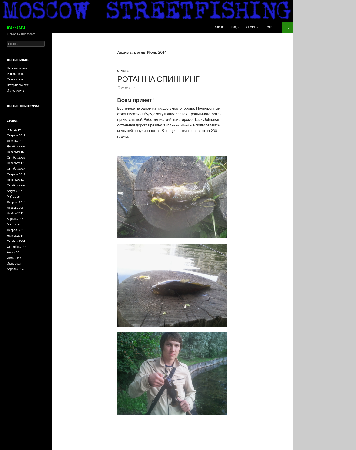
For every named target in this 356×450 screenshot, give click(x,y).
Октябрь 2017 (16, 168)
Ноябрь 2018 (15, 152)
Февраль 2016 (16, 202)
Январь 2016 (15, 207)
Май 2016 (13, 196)
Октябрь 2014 (16, 241)
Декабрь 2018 (16, 146)
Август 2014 (14, 252)
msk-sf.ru (16, 27)
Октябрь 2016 (16, 185)
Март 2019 (14, 129)
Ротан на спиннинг (158, 78)
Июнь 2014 (14, 263)
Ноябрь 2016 (15, 180)
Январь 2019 (15, 140)
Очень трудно (15, 79)
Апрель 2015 (15, 219)
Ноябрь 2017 (15, 163)
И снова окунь (16, 90)
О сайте (270, 27)
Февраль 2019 (16, 135)
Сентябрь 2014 (17, 246)
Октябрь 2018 (16, 157)
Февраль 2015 (16, 230)
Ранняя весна (15, 74)
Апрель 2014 (15, 269)
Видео (235, 27)
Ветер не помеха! (18, 85)
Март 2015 (14, 224)
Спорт (250, 27)
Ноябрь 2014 (15, 235)
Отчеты (123, 71)
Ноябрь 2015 (15, 213)
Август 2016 (14, 191)
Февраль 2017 (16, 174)
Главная (219, 27)
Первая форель (17, 68)
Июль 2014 (14, 258)
